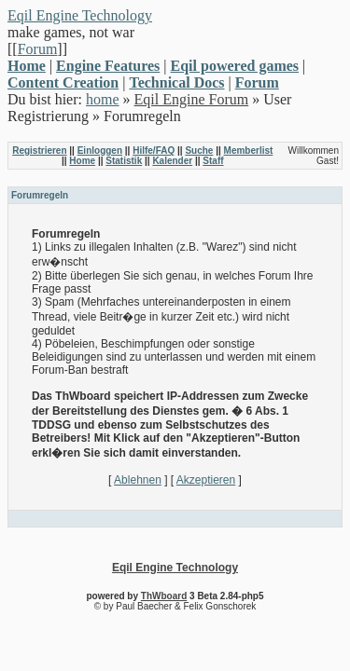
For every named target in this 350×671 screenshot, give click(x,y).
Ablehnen (137, 479)
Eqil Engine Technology (79, 15)
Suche (199, 150)
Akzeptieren (205, 479)
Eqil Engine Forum (191, 99)
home (102, 99)
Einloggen (99, 150)
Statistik (123, 161)
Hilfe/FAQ (154, 150)
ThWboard (164, 596)
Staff (213, 161)
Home (82, 161)
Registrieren (39, 150)
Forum (38, 49)
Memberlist (248, 150)
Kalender (172, 161)
